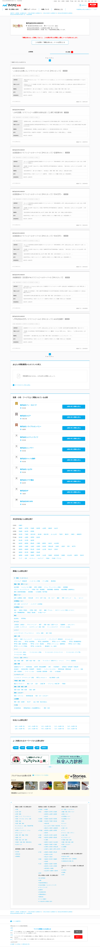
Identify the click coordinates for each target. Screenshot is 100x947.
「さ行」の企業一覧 (45, 726)
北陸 (75, 1)
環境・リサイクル (18, 695)
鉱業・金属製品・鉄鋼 (20, 598)
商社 (15, 615)
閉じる (78, 931)
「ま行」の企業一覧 (32, 728)
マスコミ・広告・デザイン (21, 657)
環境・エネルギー (18, 692)
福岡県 (20, 555)
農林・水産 (47, 708)
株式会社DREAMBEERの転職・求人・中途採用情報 (21, 14)
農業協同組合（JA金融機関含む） (32, 708)
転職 (12, 935)
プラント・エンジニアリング (21, 589)
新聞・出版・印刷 (30, 660)
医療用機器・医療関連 (53, 589)
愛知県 (32, 543)
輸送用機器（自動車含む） (68, 589)
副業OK (41, 889)
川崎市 (72, 534)
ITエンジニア (19, 832)
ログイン (84, 5)
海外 (95, 1)
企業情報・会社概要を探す (20, 13)
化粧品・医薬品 (23, 610)
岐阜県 (20, 543)
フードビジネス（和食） (20, 654)
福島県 (50, 528)
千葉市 (61, 534)
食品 (15, 610)
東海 (79, 1)
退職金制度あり (42, 894)
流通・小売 (17, 636)
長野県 (32, 537)
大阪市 (63, 546)
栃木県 (26, 531)
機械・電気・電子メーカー (21, 584)
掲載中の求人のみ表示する (18, 62)
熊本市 (82, 555)
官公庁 (29, 702)
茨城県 (20, 531)
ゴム (75, 598)
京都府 (26, 546)
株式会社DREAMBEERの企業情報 (65, 13)
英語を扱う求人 (26, 944)
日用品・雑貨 (33, 610)
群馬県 (32, 531)
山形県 (44, 528)
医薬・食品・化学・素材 (21, 839)
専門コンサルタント (41, 677)
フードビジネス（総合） (20, 652)
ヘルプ (95, 9)
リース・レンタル (29, 671)
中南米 (47, 558)
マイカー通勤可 (42, 899)
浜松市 (50, 543)
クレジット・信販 (78, 669)
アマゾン (30, 747)
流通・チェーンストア (26, 639)
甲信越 (71, 1)
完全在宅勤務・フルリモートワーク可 (47, 885)
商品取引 (39, 669)
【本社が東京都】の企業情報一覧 (35, 13)
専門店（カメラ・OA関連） (59, 641)
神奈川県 (46, 534)
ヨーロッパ (32, 558)
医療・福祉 (18, 821)
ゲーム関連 (45, 581)
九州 (92, 1)
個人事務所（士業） (55, 677)
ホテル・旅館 (39, 633)
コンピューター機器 (26, 587)
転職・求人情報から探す (12, 9)
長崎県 (32, 555)
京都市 (57, 546)
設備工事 (42, 683)
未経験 (63, 872)
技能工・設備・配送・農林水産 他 (23, 842)
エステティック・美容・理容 (37, 627)
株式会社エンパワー (27, 448)
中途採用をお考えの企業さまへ (84, 9)
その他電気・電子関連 (41, 592)
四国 (89, 1)
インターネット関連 (34, 581)
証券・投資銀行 (18, 671)
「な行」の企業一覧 (71, 726)
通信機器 (30, 592)
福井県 (32, 540)
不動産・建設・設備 (19, 680)
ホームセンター (69, 639)
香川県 (26, 552)
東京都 (39, 534)
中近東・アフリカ (56, 558)
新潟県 (20, 537)
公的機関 (16, 699)
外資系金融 (29, 666)
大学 (37, 747)
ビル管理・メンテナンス (20, 627)
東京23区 (33, 534)
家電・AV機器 (38, 587)
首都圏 (67, 1)
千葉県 (26, 534)
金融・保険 (17, 663)
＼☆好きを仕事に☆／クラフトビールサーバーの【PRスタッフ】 (37, 71)
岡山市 (50, 549)
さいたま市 (54, 534)
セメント (81, 598)
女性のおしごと (58, 9)
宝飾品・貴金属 (31, 612)
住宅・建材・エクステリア (21, 604)
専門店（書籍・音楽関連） (21, 644)
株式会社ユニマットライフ (29, 437)
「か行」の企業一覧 (32, 726)
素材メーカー (17, 595)
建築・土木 (18, 837)
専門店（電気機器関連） (75, 641)
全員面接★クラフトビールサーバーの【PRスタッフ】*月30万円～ (37, 194)
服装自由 (41, 896)
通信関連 (53, 581)
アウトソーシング (31, 624)
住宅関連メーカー (18, 601)
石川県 (26, 540)
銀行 (50, 666)
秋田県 (38, 528)
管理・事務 (18, 814)
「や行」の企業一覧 (45, 728)
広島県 (38, 549)
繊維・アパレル (48, 610)
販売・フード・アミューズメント (23, 816)
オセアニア (41, 558)
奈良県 (44, 546)
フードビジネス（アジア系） (73, 652)
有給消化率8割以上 (43, 882)
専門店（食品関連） (30, 641)
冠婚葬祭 (62, 624)
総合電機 (16, 587)
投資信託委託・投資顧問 (27, 669)
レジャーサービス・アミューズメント (24, 633)
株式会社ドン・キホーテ (28, 405)
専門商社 (23, 618)
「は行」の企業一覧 (19, 728)
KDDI (22, 747)
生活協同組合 (17, 708)
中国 (85, 1)
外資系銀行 (56, 666)
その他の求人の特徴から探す (45, 901)
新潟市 (38, 537)
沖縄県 (63, 555)
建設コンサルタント (19, 683)
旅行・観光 (49, 633)
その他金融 (57, 671)
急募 (40, 880)
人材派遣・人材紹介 (19, 624)
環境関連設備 (29, 695)
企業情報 (30, 51)
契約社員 (18, 854)
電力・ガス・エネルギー (42, 695)
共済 (51, 671)
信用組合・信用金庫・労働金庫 (70, 666)
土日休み (64, 870)
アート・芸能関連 (71, 660)
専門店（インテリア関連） (21, 646)
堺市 (68, 546)
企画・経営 (18, 811)
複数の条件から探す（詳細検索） (69, 858)
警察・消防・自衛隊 (19, 702)
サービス (16, 621)
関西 (82, 1)
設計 (37, 683)
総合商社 (16, 618)
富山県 (20, 540)
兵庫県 (38, 546)
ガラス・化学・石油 (41, 598)
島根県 (26, 549)
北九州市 (69, 555)
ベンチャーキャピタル (50, 669)
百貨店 (16, 639)
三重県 (38, 543)
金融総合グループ (18, 666)
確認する (78, 937)
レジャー (16, 630)
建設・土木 (30, 683)
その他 (16, 705)
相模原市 (79, 534)
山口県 (44, 549)
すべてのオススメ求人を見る (22, 385)
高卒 (63, 874)
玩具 (40, 610)
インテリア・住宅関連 (36, 604)
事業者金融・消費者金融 (64, 669)
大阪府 (32, 546)
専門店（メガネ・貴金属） (38, 644)
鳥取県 (20, 549)
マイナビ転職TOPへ (16, 921)
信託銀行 (16, 669)
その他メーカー (42, 612)
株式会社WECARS (26, 501)
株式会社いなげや (26, 469)
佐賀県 (26, 555)
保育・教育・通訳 (20, 823)
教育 (40, 624)
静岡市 (44, 543)
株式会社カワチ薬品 (27, 480)
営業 (17, 809)
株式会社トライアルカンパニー (30, 426)
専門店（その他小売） (36, 646)
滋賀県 (20, 546)
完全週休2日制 (42, 892)
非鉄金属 (30, 598)
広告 (39, 660)
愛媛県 (32, 552)
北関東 (62, 1)
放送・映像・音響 (18, 660)
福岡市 (76, 555)
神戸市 (74, 546)
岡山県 (32, 549)
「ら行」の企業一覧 (58, 728)
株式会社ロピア (25, 416)
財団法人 (44, 747)
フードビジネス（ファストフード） (54, 652)
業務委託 (18, 856)
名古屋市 (56, 543)
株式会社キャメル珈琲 (27, 458)
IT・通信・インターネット (21, 578)
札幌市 (20, 525)
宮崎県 (50, 555)
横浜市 (66, 534)
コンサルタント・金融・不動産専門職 (24, 825)
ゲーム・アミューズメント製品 (52, 587)
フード (16, 649)
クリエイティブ (19, 828)
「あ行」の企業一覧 (19, 726)
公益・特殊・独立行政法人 (40, 702)
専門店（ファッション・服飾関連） (56, 644)
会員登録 (93, 5)
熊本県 (38, 555)
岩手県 (26, 528)
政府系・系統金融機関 (40, 666)
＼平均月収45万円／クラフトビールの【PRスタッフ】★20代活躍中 (38, 319)
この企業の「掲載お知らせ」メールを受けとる (50, 42)
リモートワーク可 (43, 887)
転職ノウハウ (45, 9)
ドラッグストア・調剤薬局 (56, 639)
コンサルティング (18, 674)
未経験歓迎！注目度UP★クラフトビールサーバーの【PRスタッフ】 (38, 277)
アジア (20, 558)
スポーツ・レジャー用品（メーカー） (65, 610)
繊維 (58, 598)
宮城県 (32, 528)
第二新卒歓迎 (42, 878)
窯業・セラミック (66, 598)
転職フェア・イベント (30, 9)
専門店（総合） (18, 641)
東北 (59, 1)
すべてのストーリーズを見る (41, 775)
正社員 (17, 851)
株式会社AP (24, 491)
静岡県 (26, 543)
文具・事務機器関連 (19, 612)
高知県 (38, 552)
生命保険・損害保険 (42, 671)
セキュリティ (71, 624)
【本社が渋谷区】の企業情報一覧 (50, 13)
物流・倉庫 (32, 689)
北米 (26, 558)
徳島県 (20, 552)
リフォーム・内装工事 (53, 683)
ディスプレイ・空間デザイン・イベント (53, 660)
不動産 (63, 683)
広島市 (56, 549)
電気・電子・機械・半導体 (22, 835)
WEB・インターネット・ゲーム (23, 830)
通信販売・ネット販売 (50, 646)
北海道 (55, 1)
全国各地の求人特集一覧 (67, 861)
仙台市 (56, 528)
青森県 (20, 528)
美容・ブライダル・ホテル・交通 (23, 818)
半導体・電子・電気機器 (38, 589)
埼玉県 (20, 534)
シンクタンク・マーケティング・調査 (24, 677)
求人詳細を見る (16, 101)
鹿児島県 (56, 555)
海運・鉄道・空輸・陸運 (20, 689)
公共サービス (19, 844)
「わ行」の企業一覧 (71, 728)
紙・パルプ (51, 598)
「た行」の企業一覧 (58, 726)
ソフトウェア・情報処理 (20, 581)
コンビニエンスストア (40, 639)
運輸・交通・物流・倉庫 (20, 686)
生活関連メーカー (18, 607)
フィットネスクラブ (52, 627)
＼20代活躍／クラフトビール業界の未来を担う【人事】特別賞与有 (37, 112)
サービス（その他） (65, 627)
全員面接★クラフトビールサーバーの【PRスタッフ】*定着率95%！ (38, 153)
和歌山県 (50, 546)
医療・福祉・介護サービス (51, 624)
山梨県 (26, 537)
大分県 (44, 555)
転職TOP (12, 13)
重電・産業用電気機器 (20, 592)
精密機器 (65, 587)
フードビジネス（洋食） (35, 652)
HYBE (16, 747)
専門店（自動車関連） (44, 641)
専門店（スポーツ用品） (74, 644)
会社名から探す (65, 856)
